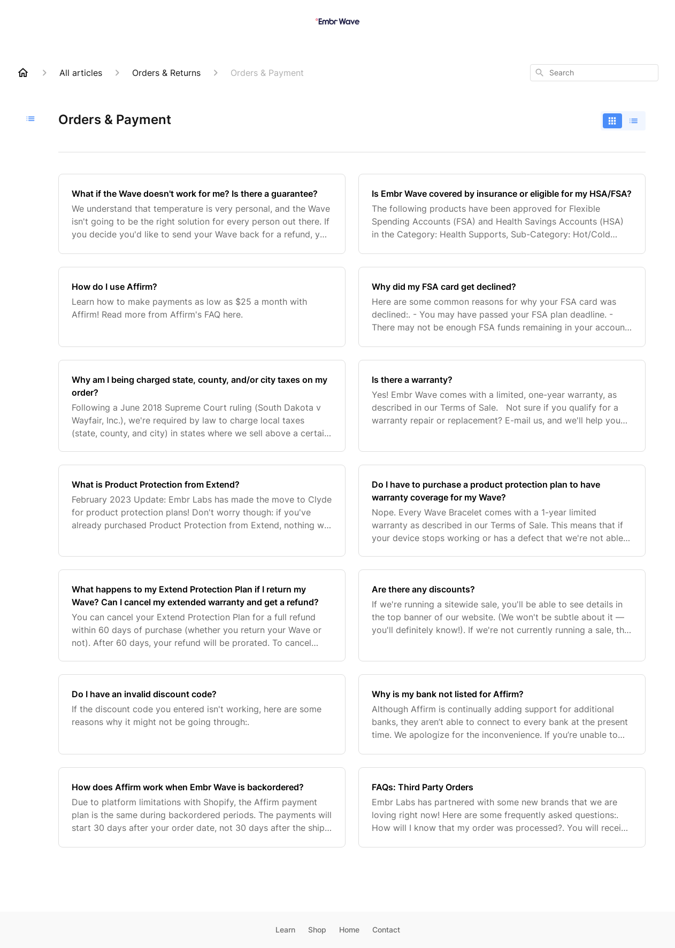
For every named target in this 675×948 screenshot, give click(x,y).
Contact (386, 929)
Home (349, 929)
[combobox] (594, 72)
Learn (285, 929)
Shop (317, 929)
